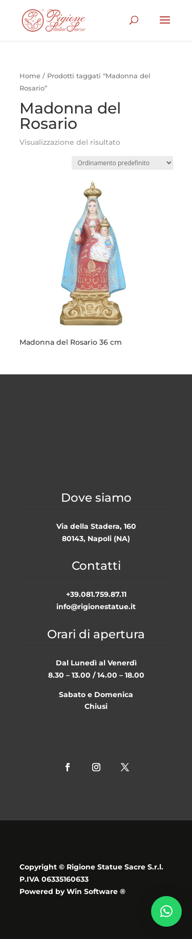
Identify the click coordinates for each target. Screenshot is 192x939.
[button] (166, 911)
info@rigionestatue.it (96, 606)
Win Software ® (96, 891)
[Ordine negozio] (122, 163)
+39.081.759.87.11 (96, 594)
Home (29, 76)
